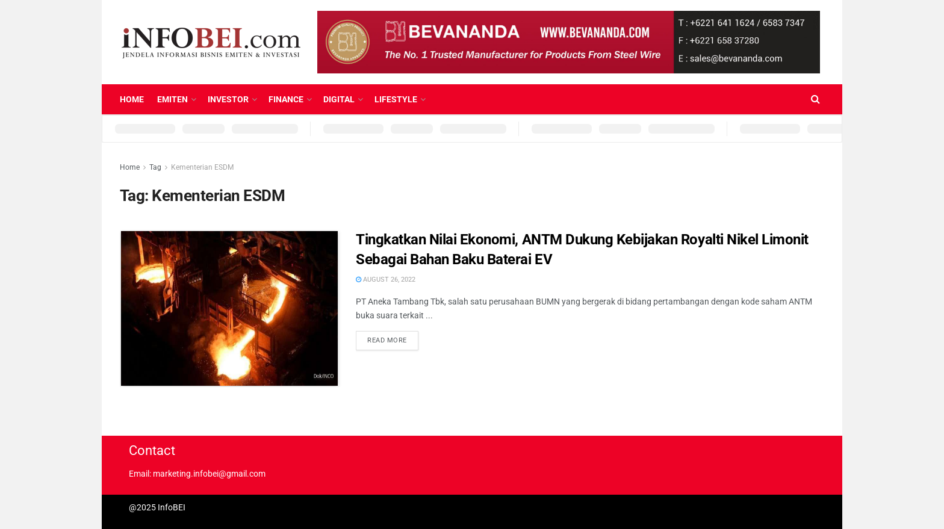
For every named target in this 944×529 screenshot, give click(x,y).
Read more (387, 340)
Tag (155, 167)
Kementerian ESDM (202, 167)
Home (132, 99)
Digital (339, 99)
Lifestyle (395, 99)
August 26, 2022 (385, 279)
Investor (228, 99)
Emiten (172, 99)
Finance (286, 99)
